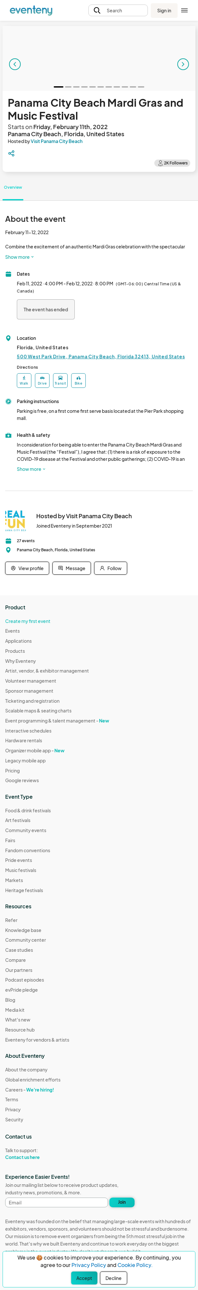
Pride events (18, 860)
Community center (25, 940)
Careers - (29, 1090)
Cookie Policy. (135, 1264)
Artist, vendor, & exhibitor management (47, 671)
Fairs (10, 840)
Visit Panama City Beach (56, 141)
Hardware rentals (23, 740)
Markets (14, 880)
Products (15, 651)
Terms (11, 1099)
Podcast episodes (24, 980)
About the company (26, 1069)
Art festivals (17, 820)
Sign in (164, 10)
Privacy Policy (89, 1264)
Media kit (15, 1010)
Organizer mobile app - (34, 750)
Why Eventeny (20, 661)
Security (14, 1119)
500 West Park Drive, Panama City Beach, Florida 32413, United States (101, 356)
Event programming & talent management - (57, 720)
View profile (27, 568)
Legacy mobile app (25, 760)
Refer (11, 920)
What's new (17, 1019)
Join (122, 1202)
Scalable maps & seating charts (38, 710)
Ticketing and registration (32, 701)
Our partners (18, 970)
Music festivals (20, 870)
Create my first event (27, 621)
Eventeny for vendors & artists (37, 1040)
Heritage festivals (24, 890)
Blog (10, 1000)
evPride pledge (21, 990)
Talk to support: (32, 1153)
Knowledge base (23, 930)
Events (12, 631)
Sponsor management (29, 691)
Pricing (12, 770)
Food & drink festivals (28, 810)
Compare (15, 960)
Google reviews (22, 780)
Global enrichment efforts (32, 1079)
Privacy (13, 1109)
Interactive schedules (28, 731)
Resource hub (20, 1030)
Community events (25, 830)
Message (71, 568)
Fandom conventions (27, 850)
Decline (113, 1278)
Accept (84, 1278)
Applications (18, 641)
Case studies (19, 950)
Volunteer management (30, 681)
